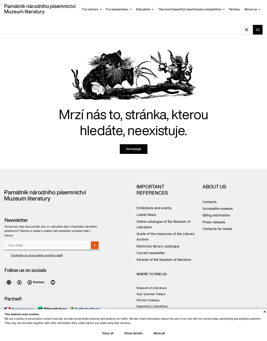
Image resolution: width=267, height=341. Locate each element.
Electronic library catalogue (157, 246)
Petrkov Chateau (147, 300)
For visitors (90, 9)
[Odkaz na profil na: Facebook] (19, 282)
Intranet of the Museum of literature (163, 259)
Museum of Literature (151, 287)
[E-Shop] (246, 30)
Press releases (213, 222)
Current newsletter (150, 252)
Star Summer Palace (150, 294)
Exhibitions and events (153, 208)
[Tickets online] (258, 30)
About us (250, 9)
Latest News (146, 214)
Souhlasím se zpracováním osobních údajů (37, 255)
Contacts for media (217, 228)
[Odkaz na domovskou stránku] (40, 9)
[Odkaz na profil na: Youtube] (52, 282)
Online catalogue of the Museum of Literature (163, 224)
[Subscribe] (95, 245)
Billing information (216, 215)
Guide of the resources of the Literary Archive (165, 236)
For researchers (117, 9)
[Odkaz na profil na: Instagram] (8, 282)
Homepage (133, 148)
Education (143, 9)
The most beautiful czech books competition (189, 9)
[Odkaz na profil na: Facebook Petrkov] (36, 282)
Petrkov (234, 9)
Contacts (209, 201)
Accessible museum (217, 208)
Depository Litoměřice (152, 306)
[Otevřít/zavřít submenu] (101, 9)
